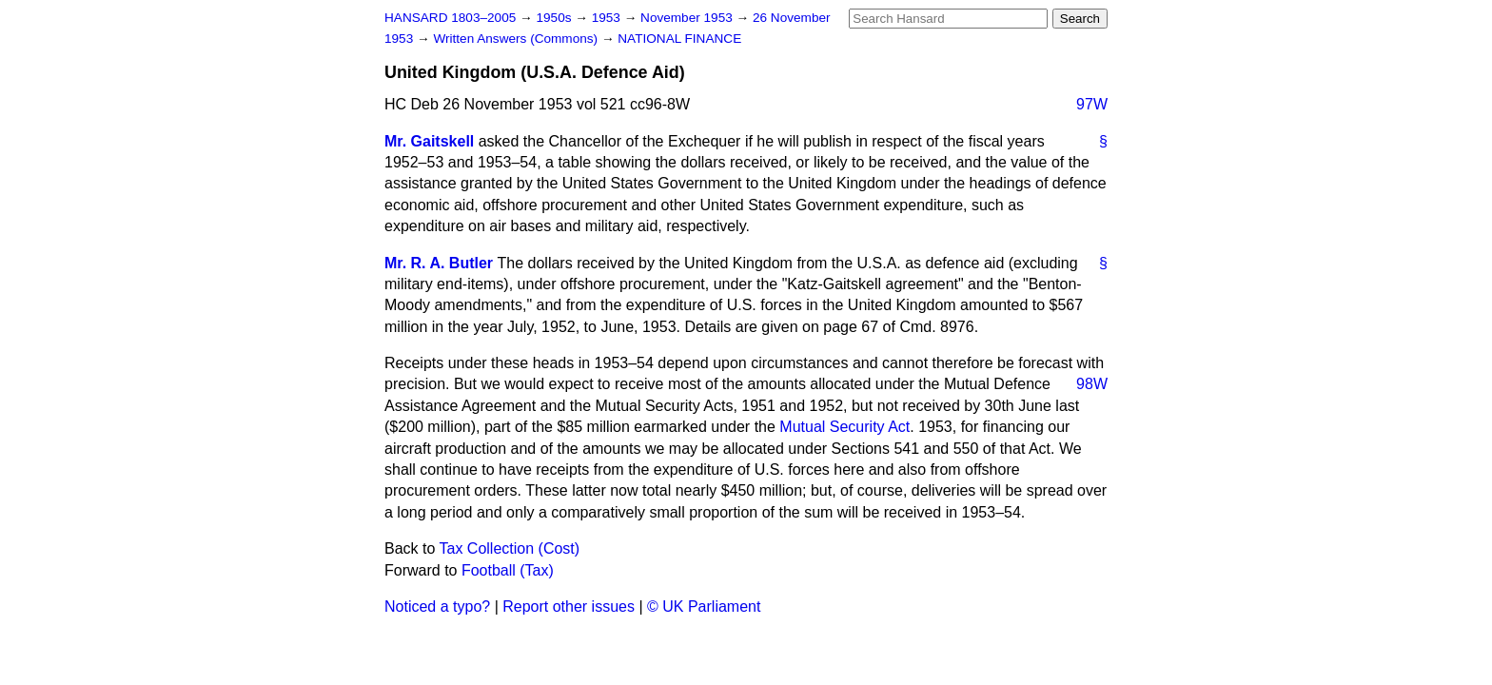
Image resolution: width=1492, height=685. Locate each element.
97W (1092, 104)
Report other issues (568, 606)
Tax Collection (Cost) (510, 548)
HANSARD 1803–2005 (450, 17)
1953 (608, 17)
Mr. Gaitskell (429, 141)
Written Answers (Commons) (517, 38)
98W (1092, 384)
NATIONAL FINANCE (679, 38)
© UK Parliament (703, 606)
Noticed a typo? (437, 606)
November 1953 (688, 17)
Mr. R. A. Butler (438, 263)
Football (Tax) (507, 570)
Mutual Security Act (844, 427)
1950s (555, 17)
